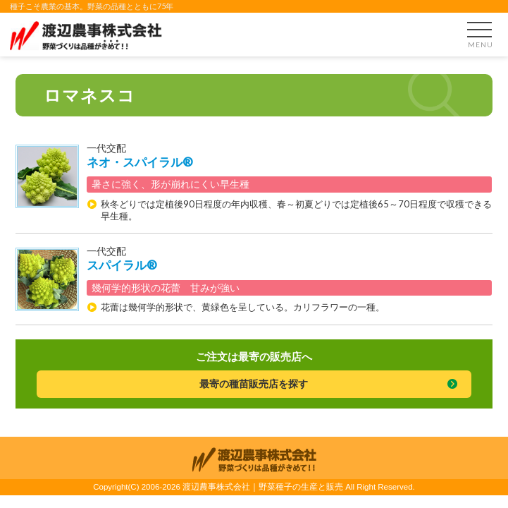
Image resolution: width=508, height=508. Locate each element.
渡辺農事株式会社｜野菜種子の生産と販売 (262, 487)
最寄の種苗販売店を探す (253, 383)
